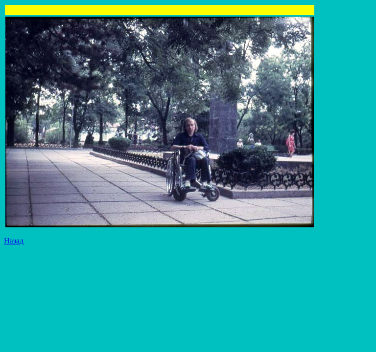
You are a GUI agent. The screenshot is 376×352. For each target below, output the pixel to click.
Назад (14, 241)
